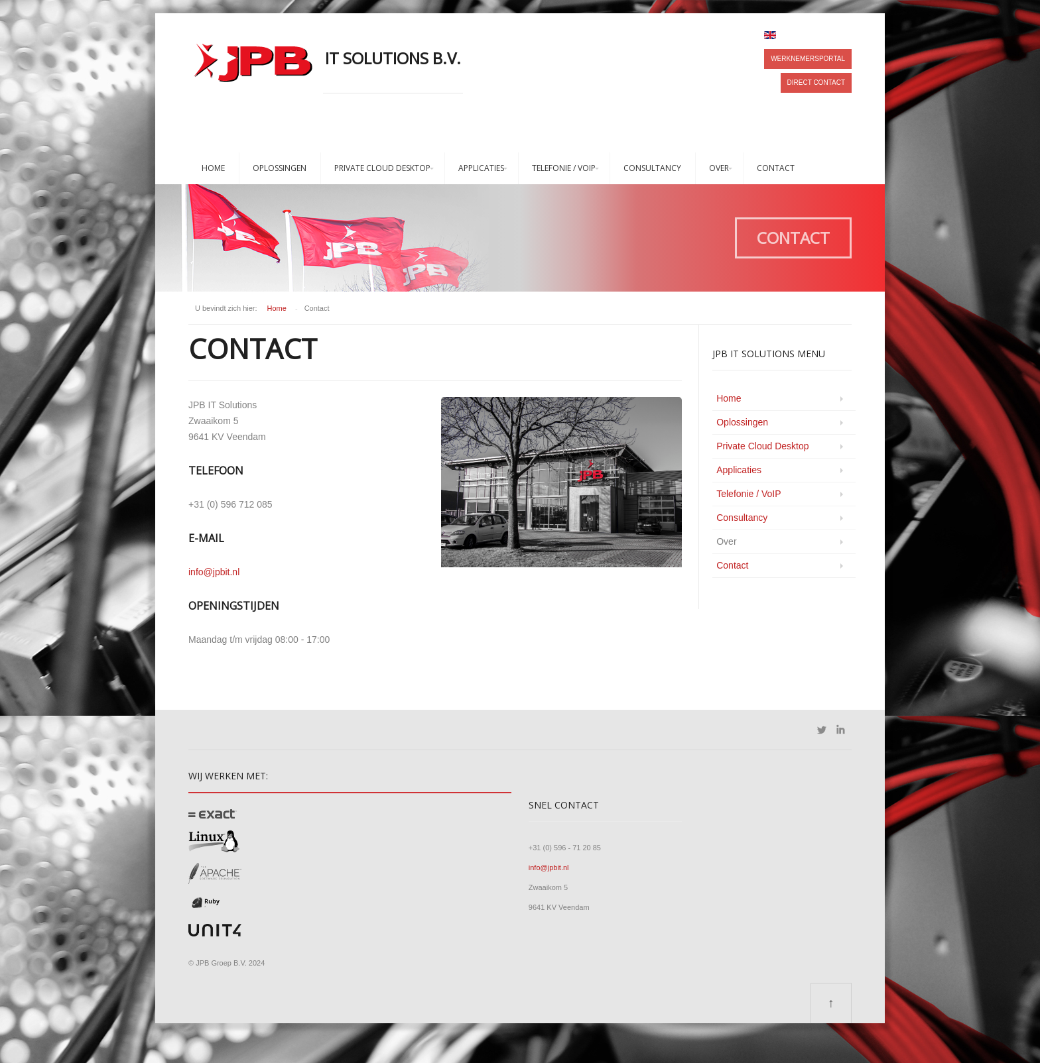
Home (213, 168)
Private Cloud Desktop (382, 168)
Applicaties (481, 168)
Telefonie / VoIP (564, 168)
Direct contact (816, 82)
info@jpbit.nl (213, 572)
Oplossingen (279, 168)
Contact (776, 168)
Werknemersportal (808, 58)
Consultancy (652, 168)
